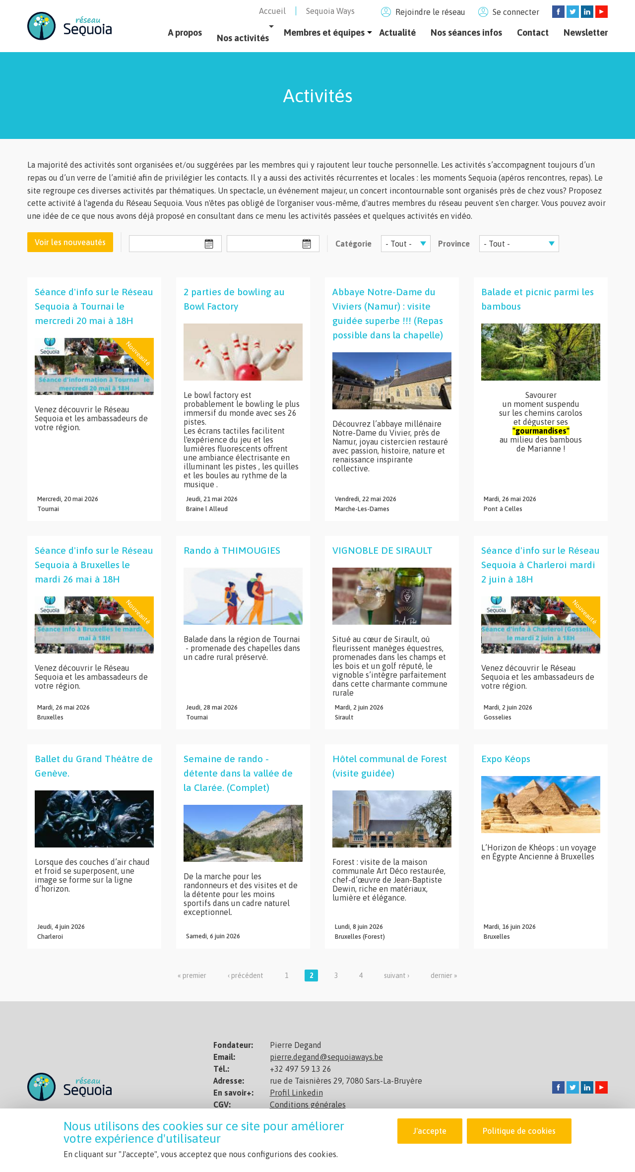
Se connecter (516, 11)
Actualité (398, 32)
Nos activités (243, 38)
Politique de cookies (519, 1130)
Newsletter (586, 32)
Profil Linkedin (296, 1092)
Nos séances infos (466, 32)
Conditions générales (308, 1104)
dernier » (444, 975)
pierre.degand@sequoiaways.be (326, 1056)
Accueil (272, 10)
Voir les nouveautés (70, 242)
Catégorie (353, 243)
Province (454, 243)
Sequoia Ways (330, 10)
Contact (533, 32)
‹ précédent (245, 975)
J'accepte (429, 1130)
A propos (185, 32)
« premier (192, 975)
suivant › (396, 975)
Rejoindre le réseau (430, 11)
